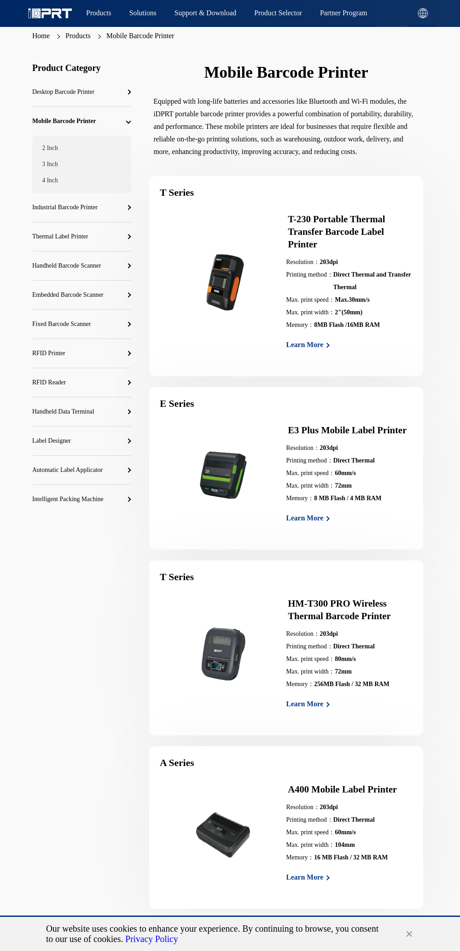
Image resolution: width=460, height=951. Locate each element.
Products (78, 36)
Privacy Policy (151, 939)
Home (41, 36)
